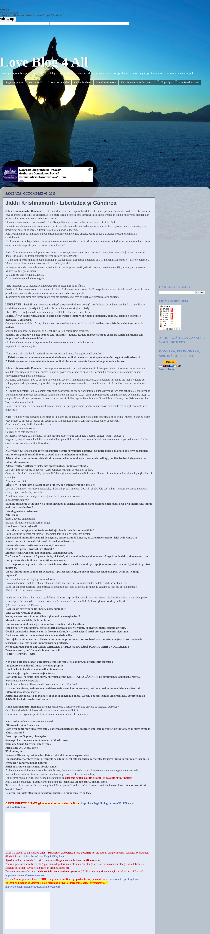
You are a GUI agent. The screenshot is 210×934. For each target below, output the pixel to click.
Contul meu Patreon (106, 82)
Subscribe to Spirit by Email (124, 879)
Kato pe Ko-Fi (35, 82)
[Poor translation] (11, 19)
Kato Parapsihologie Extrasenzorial (138, 82)
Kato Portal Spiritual (189, 82)
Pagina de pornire (14, 82)
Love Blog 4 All (44, 62)
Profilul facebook (82, 82)
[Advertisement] (170, 235)
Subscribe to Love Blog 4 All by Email (43, 856)
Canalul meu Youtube (58, 82)
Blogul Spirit (167, 82)
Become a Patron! (166, 369)
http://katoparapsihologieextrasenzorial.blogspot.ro (32, 886)
